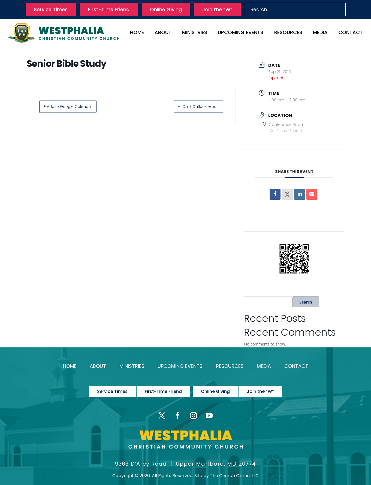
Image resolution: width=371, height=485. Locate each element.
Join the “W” (217, 9)
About (163, 33)
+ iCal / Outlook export (192, 106)
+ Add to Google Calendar (74, 106)
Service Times (51, 9)
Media (320, 33)
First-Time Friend (108, 9)
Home (137, 33)
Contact (350, 33)
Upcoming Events (240, 33)
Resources (288, 33)
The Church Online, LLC (234, 468)
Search (305, 302)
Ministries (194, 33)
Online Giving (166, 9)
